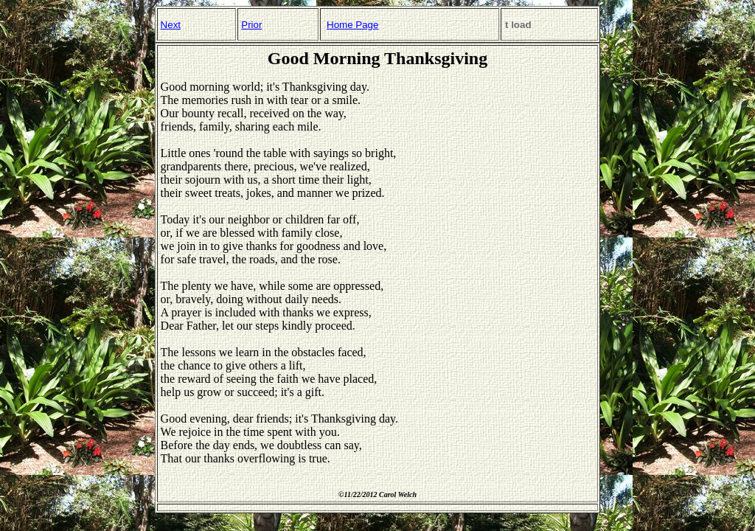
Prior (251, 24)
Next (171, 24)
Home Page (352, 24)
